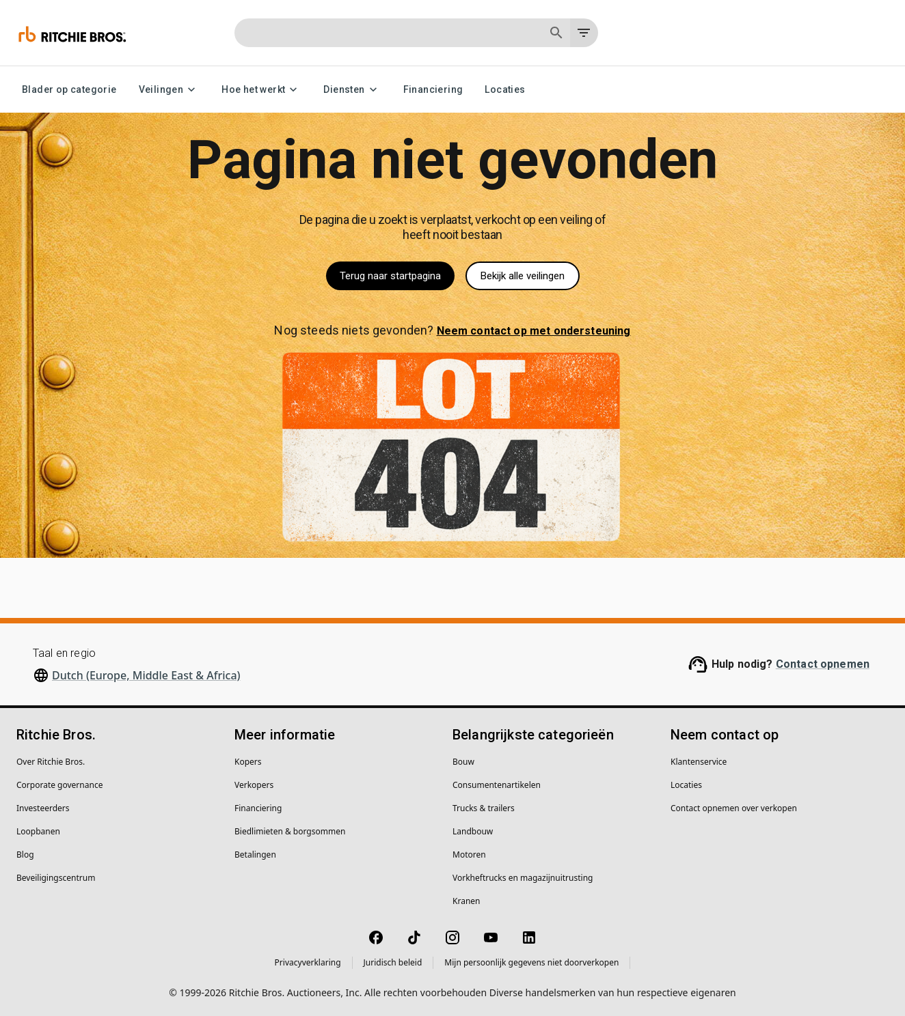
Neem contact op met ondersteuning (534, 330)
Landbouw (472, 831)
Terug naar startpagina (390, 276)
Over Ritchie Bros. (50, 761)
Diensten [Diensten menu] (352, 89)
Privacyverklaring (308, 962)
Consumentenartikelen (496, 785)
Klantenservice (699, 761)
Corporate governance (59, 785)
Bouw (463, 761)
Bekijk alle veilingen (522, 276)
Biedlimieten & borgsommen (289, 831)
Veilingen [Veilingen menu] (169, 89)
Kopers (248, 761)
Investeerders (43, 808)
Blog (25, 854)
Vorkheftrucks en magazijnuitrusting (522, 878)
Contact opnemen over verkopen (734, 808)
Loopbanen (38, 831)
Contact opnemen (822, 664)
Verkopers (253, 785)
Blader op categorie (69, 89)
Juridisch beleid (393, 962)
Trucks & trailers (483, 808)
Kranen (466, 901)
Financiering (433, 89)
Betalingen (255, 854)
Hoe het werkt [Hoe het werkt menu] (261, 89)
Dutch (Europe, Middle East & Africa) (146, 675)
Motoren (469, 854)
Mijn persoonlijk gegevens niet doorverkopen (531, 962)
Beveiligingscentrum (55, 878)
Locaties (504, 89)
